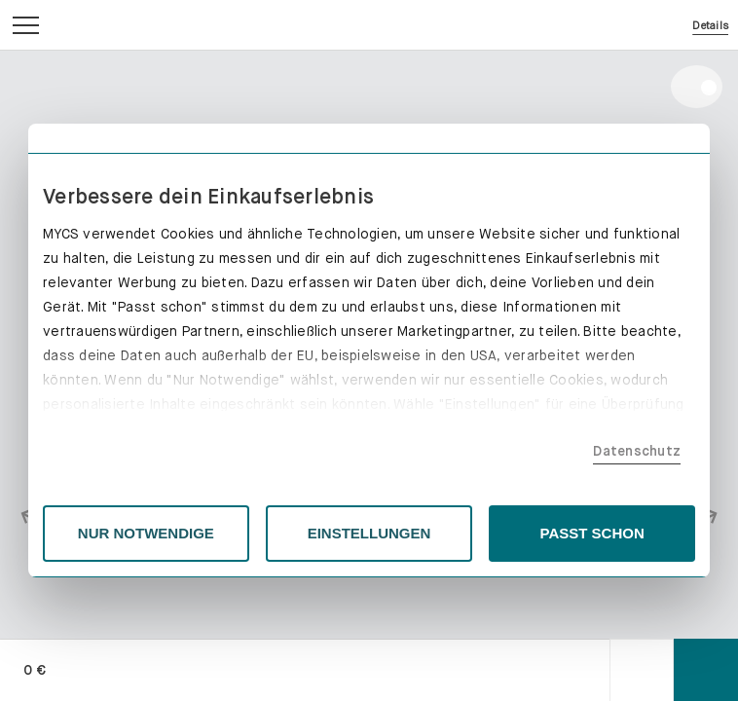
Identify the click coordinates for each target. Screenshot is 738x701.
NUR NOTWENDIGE (146, 533)
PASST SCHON (592, 533)
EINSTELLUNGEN (369, 533)
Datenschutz (637, 451)
